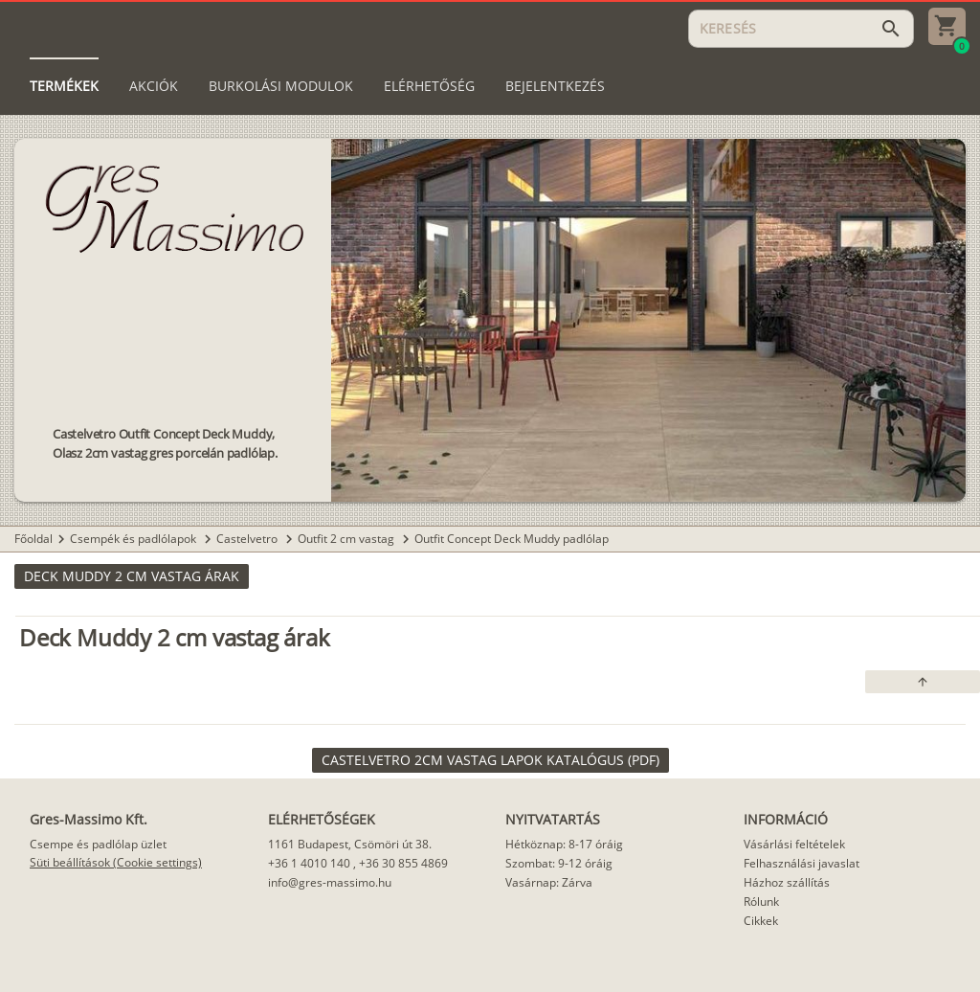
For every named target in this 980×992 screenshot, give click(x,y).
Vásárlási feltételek (794, 844)
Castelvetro (248, 538)
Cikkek (761, 921)
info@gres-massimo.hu (329, 882)
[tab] (64, 86)
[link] (490, 760)
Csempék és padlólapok (134, 538)
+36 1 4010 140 (309, 863)
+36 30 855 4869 (403, 863)
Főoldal (33, 538)
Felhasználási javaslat (801, 863)
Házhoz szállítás (787, 882)
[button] (131, 576)
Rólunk (761, 901)
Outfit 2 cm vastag (347, 538)
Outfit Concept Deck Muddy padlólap (511, 538)
